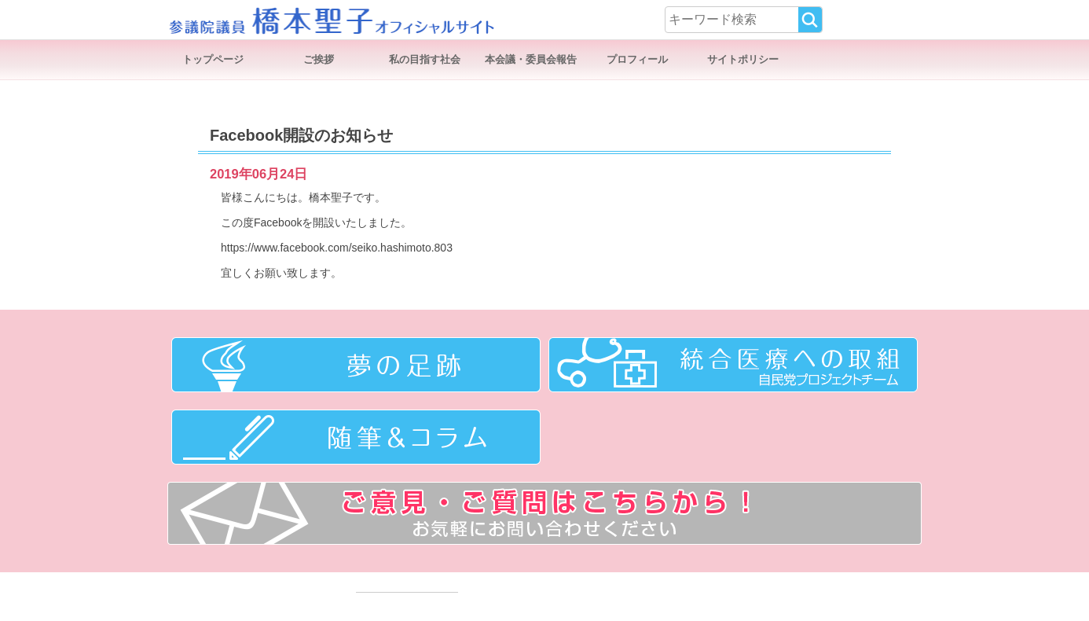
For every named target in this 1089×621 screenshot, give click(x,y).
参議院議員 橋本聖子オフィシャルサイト (330, 19)
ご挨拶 (318, 59)
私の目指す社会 (424, 59)
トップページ (213, 59)
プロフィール (637, 59)
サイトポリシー (743, 59)
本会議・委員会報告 (531, 59)
